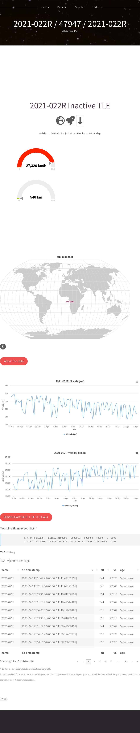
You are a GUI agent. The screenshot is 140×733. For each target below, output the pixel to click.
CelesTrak (19, 669)
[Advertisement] (70, 72)
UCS (48, 669)
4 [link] (105, 662)
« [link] (77, 662)
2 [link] (94, 662)
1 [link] (88, 662)
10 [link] (126, 662)
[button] (18, 569)
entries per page (19, 560)
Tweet (3, 698)
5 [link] (111, 662)
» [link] (137, 662)
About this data (14, 361)
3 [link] (99, 662)
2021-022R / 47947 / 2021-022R (70, 23)
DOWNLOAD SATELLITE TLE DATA (26, 517)
